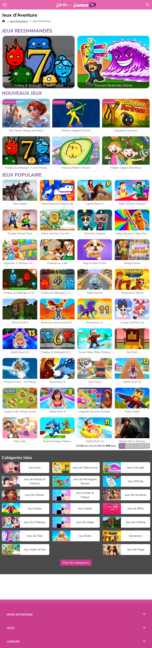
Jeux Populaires (19, 21)
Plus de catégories (76, 563)
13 (141, 446)
